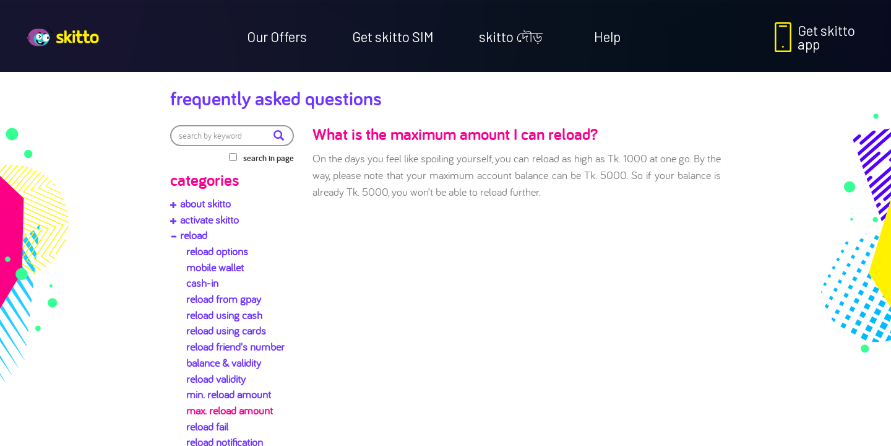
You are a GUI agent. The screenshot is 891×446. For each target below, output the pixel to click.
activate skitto (209, 219)
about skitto (205, 203)
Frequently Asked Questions (276, 98)
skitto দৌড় (511, 36)
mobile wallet (215, 267)
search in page (268, 158)
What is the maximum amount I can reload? (455, 134)
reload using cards (226, 330)
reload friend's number (235, 346)
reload (193, 235)
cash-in (202, 283)
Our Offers (277, 36)
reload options (217, 251)
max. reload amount (229, 410)
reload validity (216, 379)
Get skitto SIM (393, 36)
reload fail (207, 426)
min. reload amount (228, 394)
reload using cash (224, 315)
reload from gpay (223, 299)
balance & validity (223, 363)
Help (607, 36)
